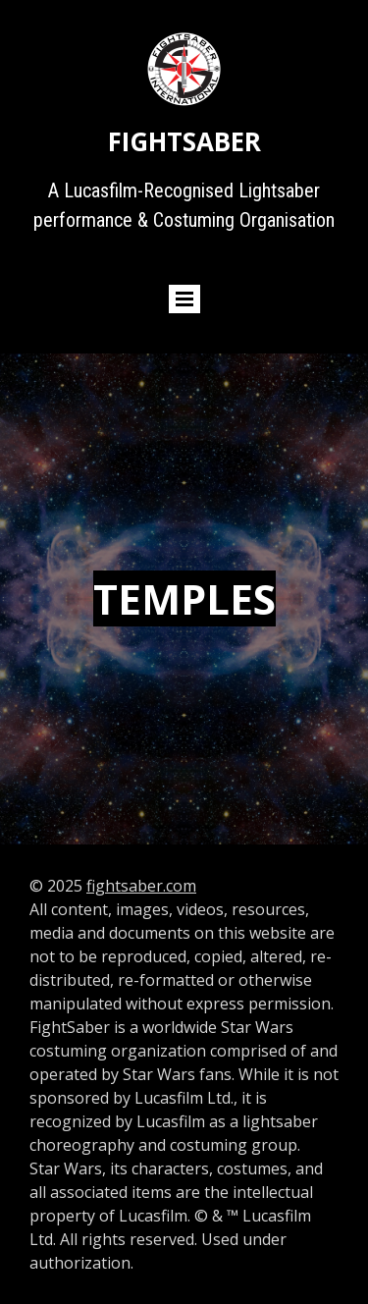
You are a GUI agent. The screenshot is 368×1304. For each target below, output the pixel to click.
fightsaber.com (141, 885)
